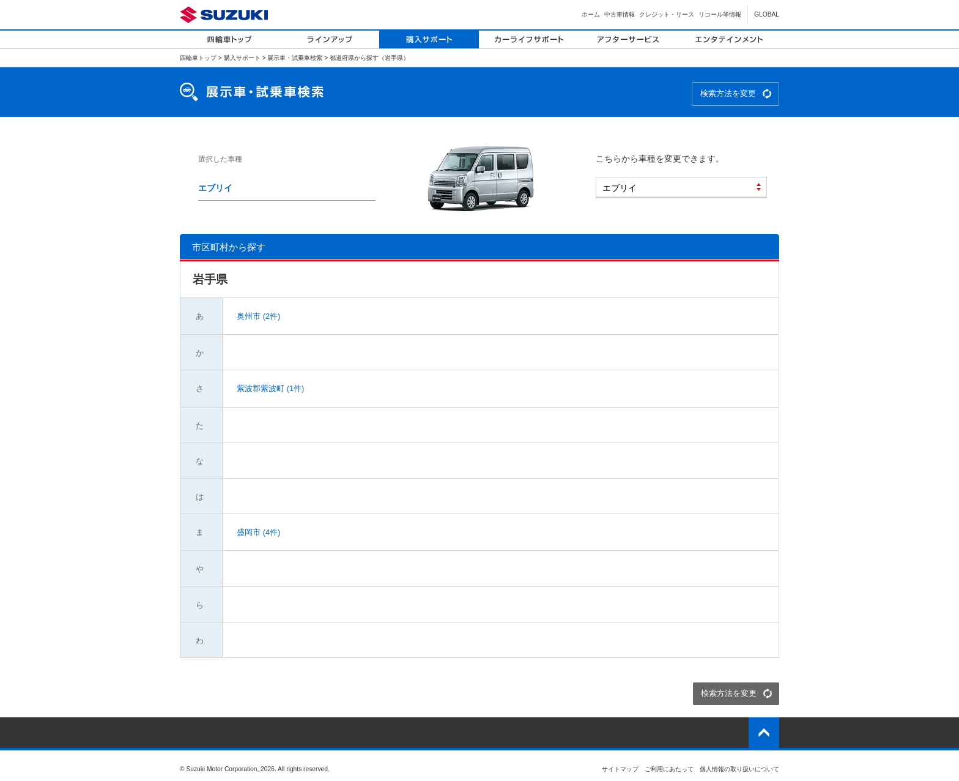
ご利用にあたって (669, 769)
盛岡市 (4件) (258, 532)
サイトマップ (620, 769)
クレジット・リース (666, 14)
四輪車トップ (198, 57)
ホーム (591, 14)
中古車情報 (619, 14)
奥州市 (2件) (258, 316)
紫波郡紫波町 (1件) (270, 388)
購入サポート (242, 57)
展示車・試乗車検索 (294, 57)
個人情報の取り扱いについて (739, 769)
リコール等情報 (719, 14)
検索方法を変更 (728, 93)
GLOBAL (766, 14)
